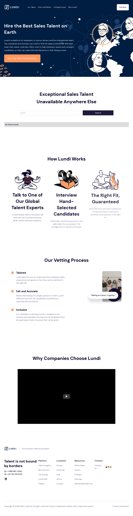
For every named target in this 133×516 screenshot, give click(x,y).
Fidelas (41, 484)
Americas (61, 470)
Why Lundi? (72, 7)
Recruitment (43, 470)
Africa (59, 479)
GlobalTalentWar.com (84, 484)
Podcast (78, 474)
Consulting (43, 474)
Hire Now (122, 7)
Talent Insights (44, 465)
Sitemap (78, 479)
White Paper (80, 465)
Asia (58, 474)
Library (78, 470)
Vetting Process (60, 7)
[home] (14, 7)
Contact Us (98, 467)
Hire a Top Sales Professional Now (22, 58)
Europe (60, 465)
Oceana (60, 484)
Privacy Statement (121, 506)
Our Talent (32, 7)
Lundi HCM (42, 479)
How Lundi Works (44, 7)
